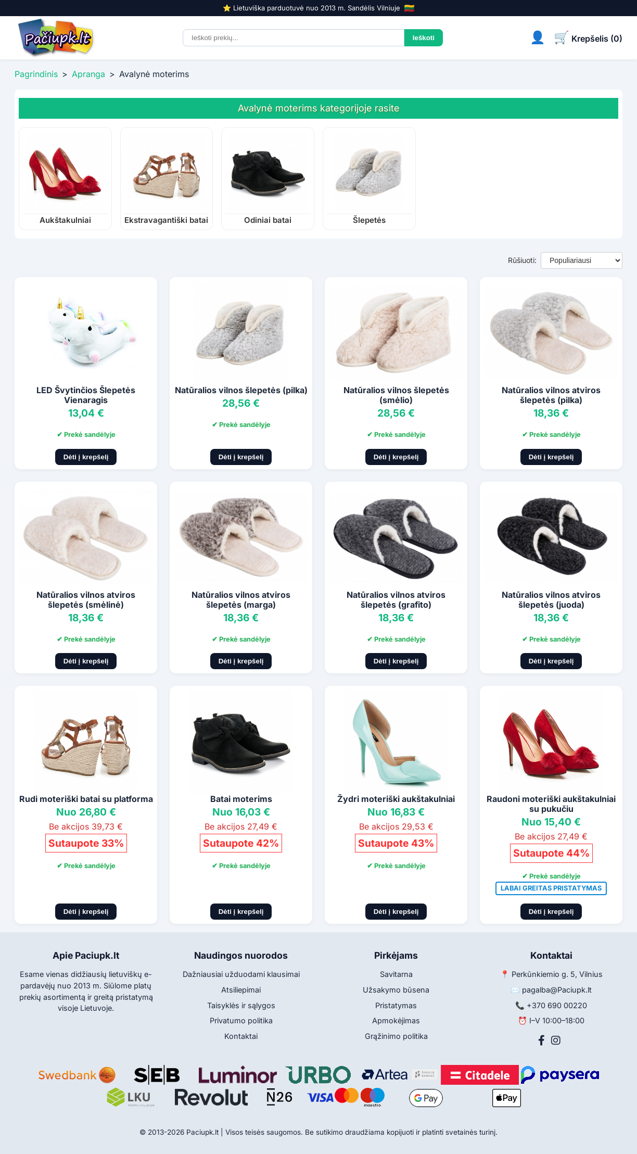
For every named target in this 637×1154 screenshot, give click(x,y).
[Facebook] (541, 1040)
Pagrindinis (36, 74)
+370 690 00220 (557, 1005)
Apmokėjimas (396, 1020)
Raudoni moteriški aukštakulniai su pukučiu (551, 804)
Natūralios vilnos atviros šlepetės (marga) (241, 599)
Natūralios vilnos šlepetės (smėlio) (396, 395)
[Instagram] (555, 1040)
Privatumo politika (241, 1020)
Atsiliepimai (241, 989)
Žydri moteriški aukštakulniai (396, 799)
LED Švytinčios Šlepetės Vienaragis (85, 395)
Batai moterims (241, 799)
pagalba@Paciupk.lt (557, 989)
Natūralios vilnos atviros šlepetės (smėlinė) (85, 599)
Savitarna (396, 974)
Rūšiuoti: (522, 260)
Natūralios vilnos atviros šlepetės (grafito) (396, 599)
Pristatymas (396, 1005)
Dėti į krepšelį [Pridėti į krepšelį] (86, 457)
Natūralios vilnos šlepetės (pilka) (241, 390)
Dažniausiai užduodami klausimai (241, 974)
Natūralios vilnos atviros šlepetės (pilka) (551, 395)
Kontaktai (241, 1036)
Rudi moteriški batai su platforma (86, 799)
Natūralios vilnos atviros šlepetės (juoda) (551, 599)
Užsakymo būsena (396, 989)
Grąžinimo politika (396, 1036)
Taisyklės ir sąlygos (241, 1005)
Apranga (88, 74)
